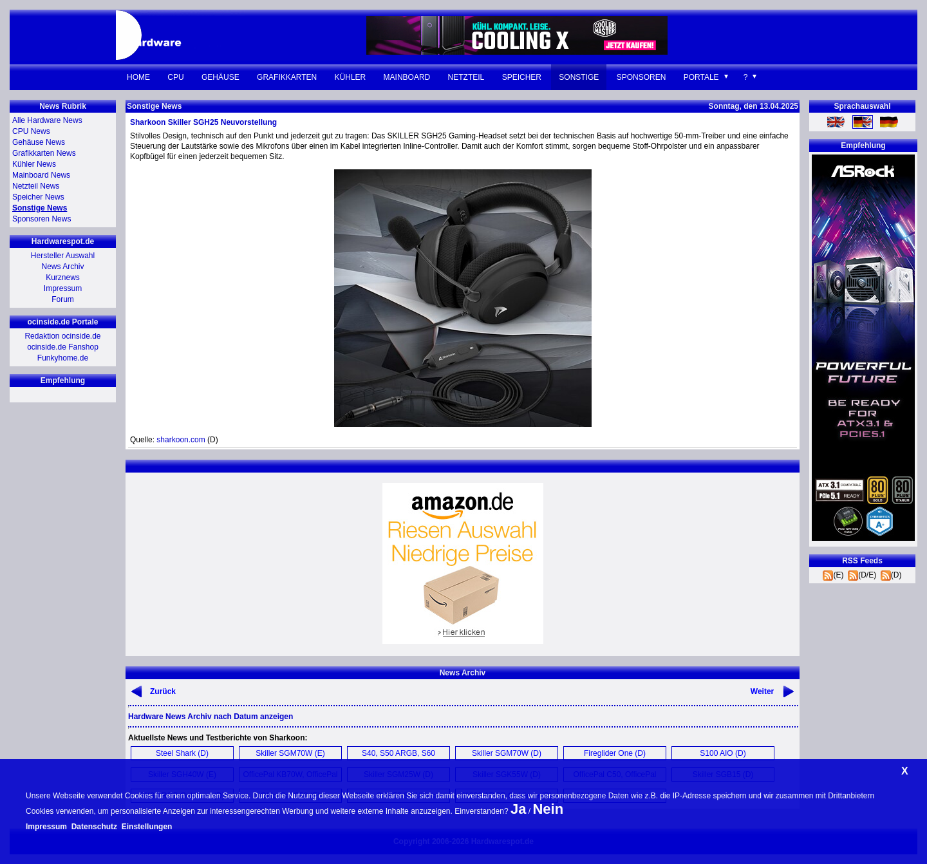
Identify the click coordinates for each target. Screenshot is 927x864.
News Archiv (62, 266)
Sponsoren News (41, 218)
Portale (701, 77)
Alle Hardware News (47, 120)
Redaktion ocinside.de (62, 336)
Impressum (63, 288)
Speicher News (38, 197)
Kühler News (34, 164)
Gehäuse (220, 77)
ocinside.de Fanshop (62, 347)
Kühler (350, 77)
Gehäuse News (38, 142)
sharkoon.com (180, 439)
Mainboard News (41, 175)
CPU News (31, 131)
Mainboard (407, 77)
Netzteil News (35, 186)
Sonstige (579, 77)
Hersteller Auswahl (63, 255)
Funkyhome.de (62, 357)
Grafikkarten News (44, 153)
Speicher (521, 77)
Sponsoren (641, 77)
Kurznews (63, 277)
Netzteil (466, 77)
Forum (63, 299)
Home (138, 77)
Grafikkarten (287, 77)
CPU (175, 77)
